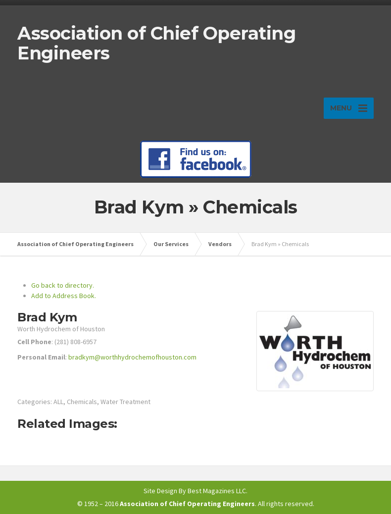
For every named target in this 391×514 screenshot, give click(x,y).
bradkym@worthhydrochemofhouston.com (132, 357)
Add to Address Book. (63, 295)
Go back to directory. (62, 285)
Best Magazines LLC (217, 490)
